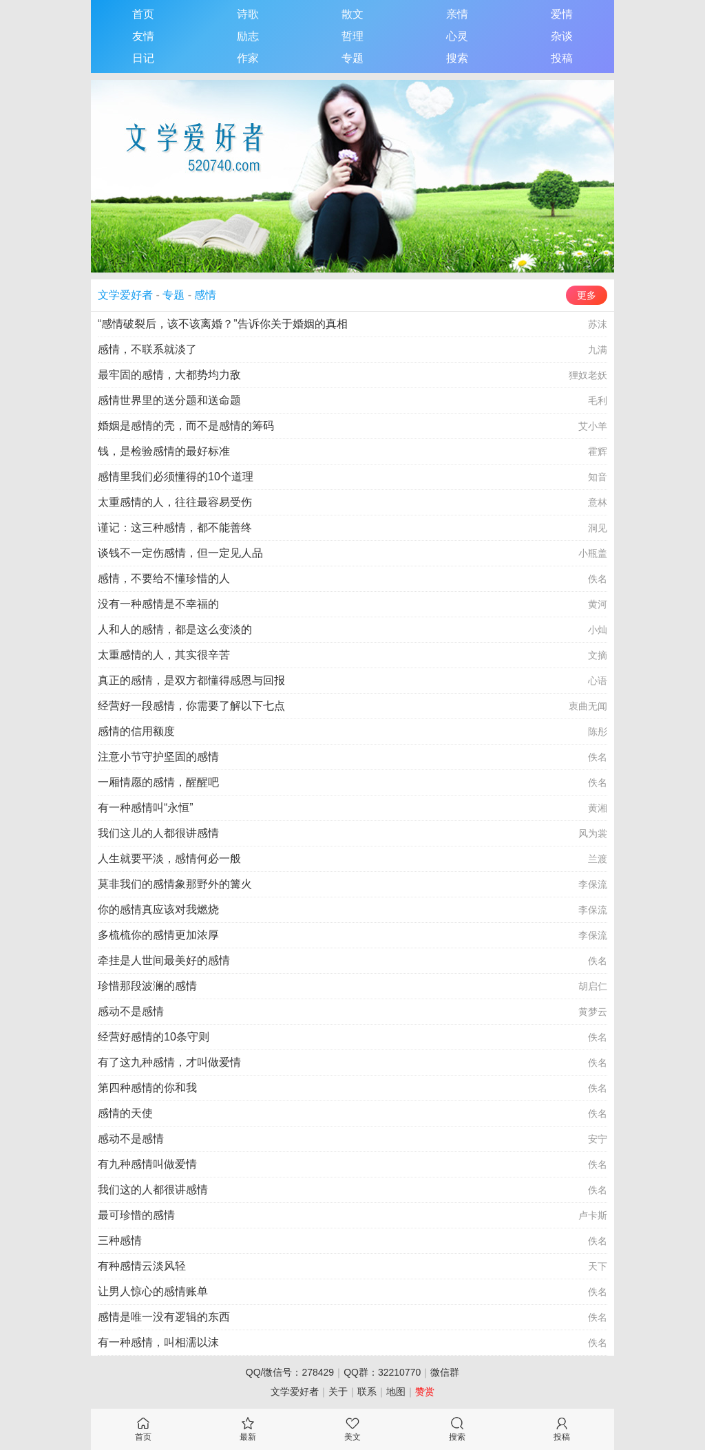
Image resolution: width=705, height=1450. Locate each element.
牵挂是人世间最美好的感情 (164, 960)
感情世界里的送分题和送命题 (169, 400)
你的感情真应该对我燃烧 (158, 909)
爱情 (562, 14)
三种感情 (120, 1240)
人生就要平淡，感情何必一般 (169, 858)
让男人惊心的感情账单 (153, 1291)
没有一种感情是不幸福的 (158, 604)
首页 (143, 14)
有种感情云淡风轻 (142, 1266)
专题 (352, 58)
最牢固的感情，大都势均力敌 (169, 375)
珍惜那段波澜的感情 (147, 986)
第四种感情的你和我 (147, 1088)
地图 (396, 1391)
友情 (143, 36)
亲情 (457, 14)
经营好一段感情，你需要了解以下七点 (191, 706)
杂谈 (562, 36)
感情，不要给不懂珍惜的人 (164, 578)
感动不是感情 (131, 1011)
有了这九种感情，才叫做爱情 (169, 1062)
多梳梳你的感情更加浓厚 (158, 935)
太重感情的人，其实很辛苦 (164, 655)
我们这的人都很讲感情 (153, 1189)
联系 (367, 1391)
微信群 (444, 1372)
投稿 (562, 58)
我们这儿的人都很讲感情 (158, 833)
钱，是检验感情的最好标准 (164, 451)
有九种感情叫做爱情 (147, 1164)
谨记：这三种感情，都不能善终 (175, 527)
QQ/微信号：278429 (290, 1372)
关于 (338, 1391)
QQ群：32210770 (382, 1372)
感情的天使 (125, 1113)
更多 (586, 295)
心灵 (457, 36)
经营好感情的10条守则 (153, 1037)
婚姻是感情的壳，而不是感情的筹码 (186, 425)
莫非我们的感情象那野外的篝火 (175, 884)
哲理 (352, 36)
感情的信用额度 (136, 731)
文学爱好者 (125, 295)
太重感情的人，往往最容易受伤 (175, 502)
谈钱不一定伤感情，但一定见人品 (180, 553)
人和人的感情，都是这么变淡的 (175, 629)
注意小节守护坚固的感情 (158, 757)
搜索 (457, 58)
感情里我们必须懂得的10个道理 (175, 476)
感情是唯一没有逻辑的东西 (164, 1317)
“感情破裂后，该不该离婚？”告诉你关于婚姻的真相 (223, 324)
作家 (248, 58)
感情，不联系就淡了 (147, 349)
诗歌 (248, 14)
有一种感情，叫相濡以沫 (158, 1342)
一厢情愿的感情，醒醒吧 (158, 782)
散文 (352, 14)
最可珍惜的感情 (136, 1215)
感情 (205, 295)
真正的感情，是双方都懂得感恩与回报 (191, 680)
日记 (143, 58)
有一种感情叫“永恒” (145, 807)
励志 (248, 36)
